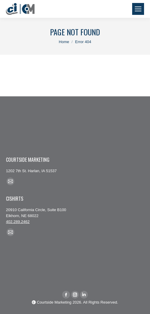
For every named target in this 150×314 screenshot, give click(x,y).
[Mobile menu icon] (138, 9)
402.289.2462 (18, 221)
